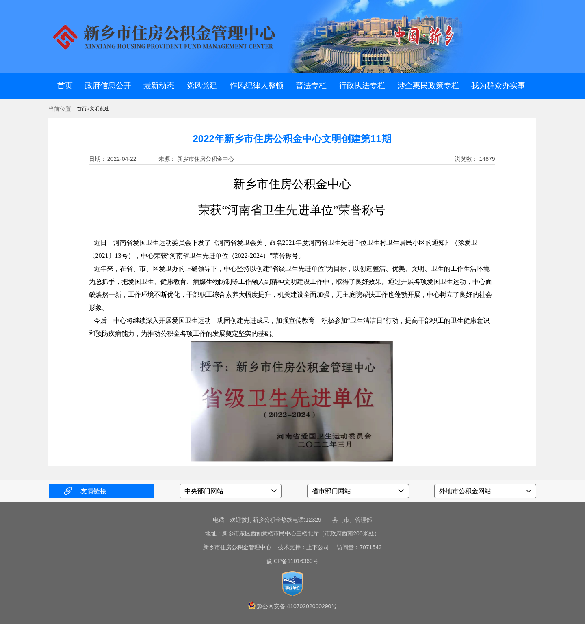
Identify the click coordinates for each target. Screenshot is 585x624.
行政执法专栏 (362, 85)
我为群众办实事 (498, 85)
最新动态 (158, 85)
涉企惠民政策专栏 (428, 85)
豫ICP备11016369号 (292, 561)
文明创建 (99, 109)
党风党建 (201, 85)
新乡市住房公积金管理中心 (237, 547)
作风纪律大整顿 (257, 85)
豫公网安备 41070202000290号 (297, 606)
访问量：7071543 (356, 547)
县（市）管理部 (352, 519)
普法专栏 (311, 85)
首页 (65, 85)
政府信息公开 (108, 85)
